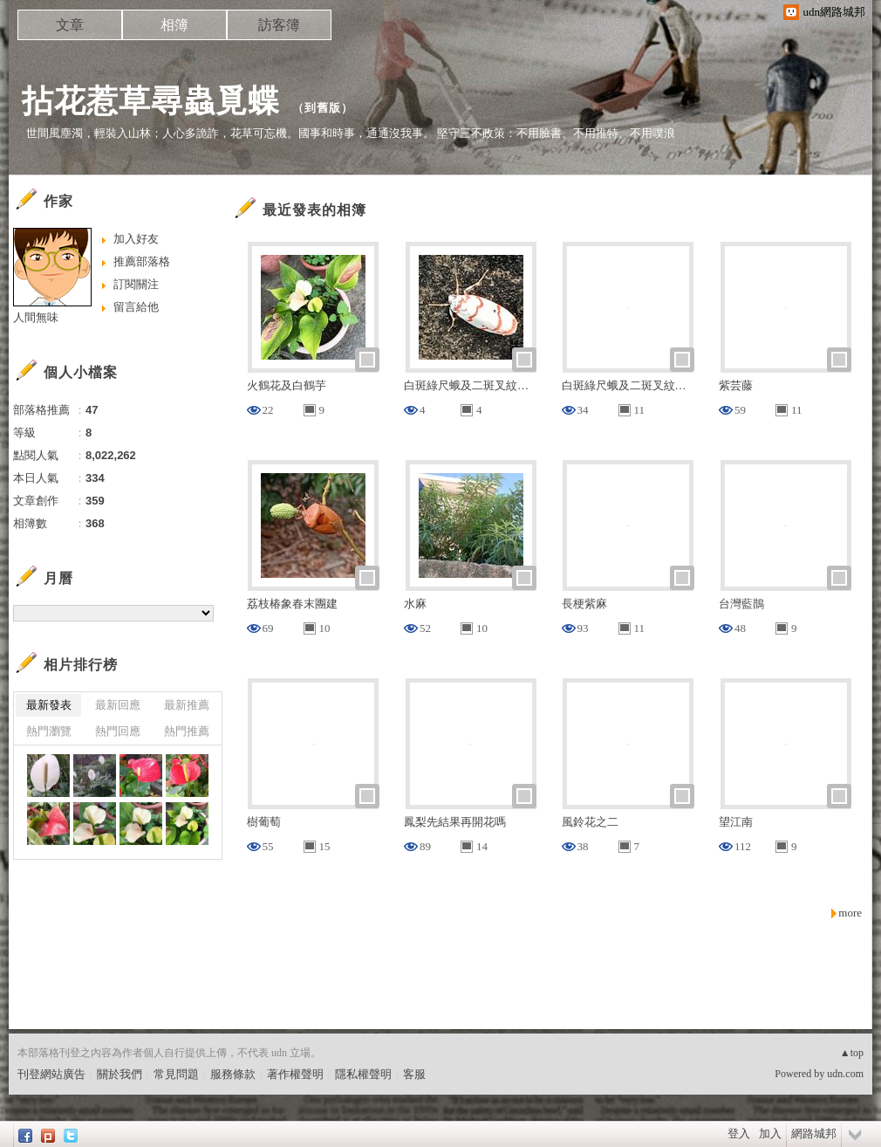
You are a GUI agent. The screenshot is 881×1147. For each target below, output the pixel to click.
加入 (770, 1133)
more (850, 912)
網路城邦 (814, 1133)
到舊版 (322, 107)
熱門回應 (117, 731)
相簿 (174, 24)
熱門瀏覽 (49, 731)
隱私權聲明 (363, 1074)
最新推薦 (186, 704)
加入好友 (136, 238)
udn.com (845, 1074)
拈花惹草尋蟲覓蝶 (151, 101)
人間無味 (35, 317)
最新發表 (49, 704)
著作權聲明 (295, 1074)
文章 (70, 24)
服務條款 (233, 1074)
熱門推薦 (186, 731)
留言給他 (136, 306)
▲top (852, 1053)
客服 (414, 1074)
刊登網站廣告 (51, 1074)
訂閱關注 (136, 284)
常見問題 (176, 1074)
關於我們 (119, 1074)
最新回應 (117, 704)
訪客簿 (279, 24)
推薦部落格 (141, 261)
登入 (738, 1133)
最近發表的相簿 (314, 210)
